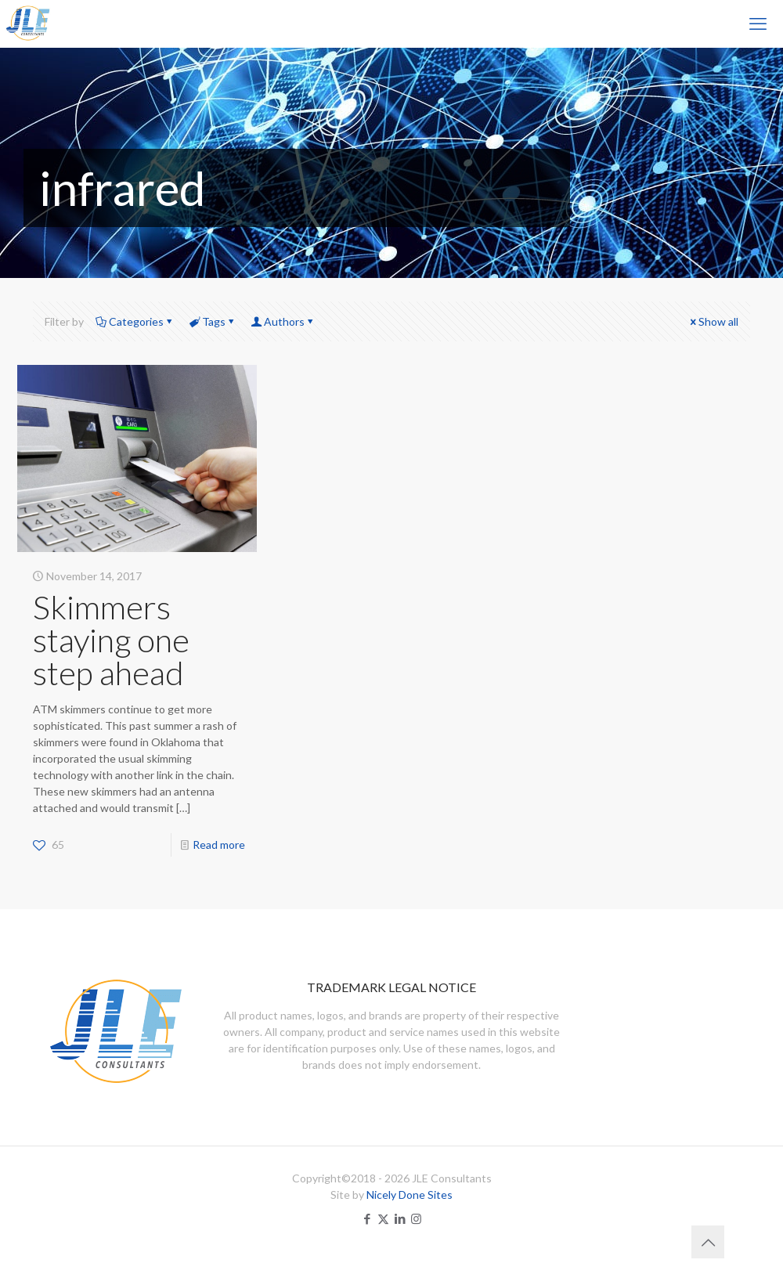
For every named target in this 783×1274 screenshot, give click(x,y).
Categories (135, 321)
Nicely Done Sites (409, 1194)
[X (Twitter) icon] (383, 1218)
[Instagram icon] (416, 1218)
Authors (283, 321)
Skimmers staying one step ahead (111, 639)
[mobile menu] (758, 23)
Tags (212, 321)
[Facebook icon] (367, 1218)
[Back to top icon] (707, 1241)
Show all (712, 321)
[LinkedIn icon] (400, 1218)
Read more (219, 844)
